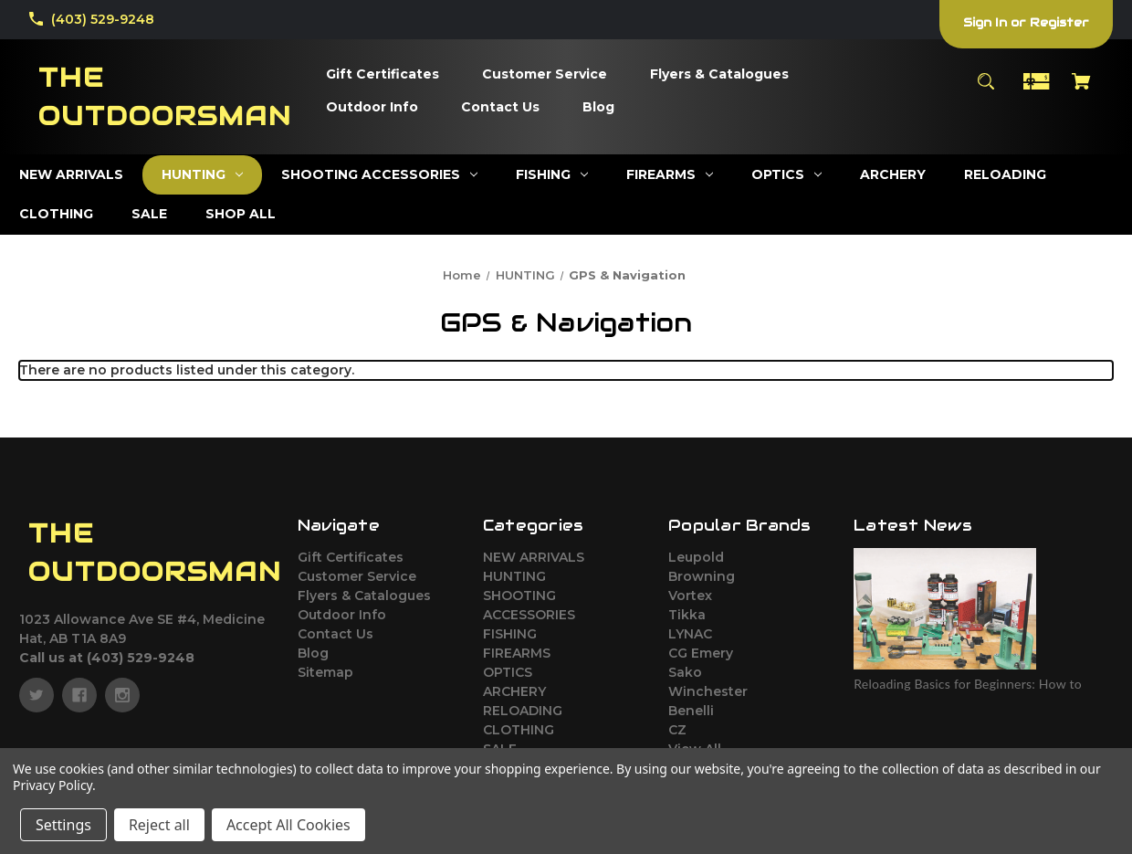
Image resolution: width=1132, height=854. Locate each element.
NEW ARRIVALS (533, 557)
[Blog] (598, 107)
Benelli (691, 710)
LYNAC (690, 634)
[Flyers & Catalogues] (719, 74)
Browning (701, 576)
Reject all (159, 825)
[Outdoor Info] (372, 107)
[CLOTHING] (56, 214)
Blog (313, 653)
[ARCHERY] (893, 175)
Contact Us (335, 634)
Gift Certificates (351, 557)
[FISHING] (552, 175)
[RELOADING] (1005, 175)
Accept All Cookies (288, 825)
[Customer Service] (544, 74)
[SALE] (149, 214)
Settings (63, 825)
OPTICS (507, 672)
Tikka (687, 614)
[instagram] (122, 695)
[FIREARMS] (669, 175)
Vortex (690, 595)
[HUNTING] (202, 175)
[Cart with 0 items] (1082, 90)
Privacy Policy (52, 785)
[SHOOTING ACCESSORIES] (379, 175)
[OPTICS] (786, 175)
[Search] (985, 90)
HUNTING (514, 576)
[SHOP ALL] (240, 214)
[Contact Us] (500, 107)
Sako (685, 672)
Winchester (708, 691)
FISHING (510, 634)
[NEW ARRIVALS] (71, 175)
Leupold (696, 557)
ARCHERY (514, 691)
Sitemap (325, 672)
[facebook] (79, 695)
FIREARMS (516, 653)
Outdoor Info (342, 614)
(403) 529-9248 (102, 19)
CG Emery (700, 653)
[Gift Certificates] (382, 74)
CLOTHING (518, 730)
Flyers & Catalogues (364, 595)
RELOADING (522, 710)
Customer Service (357, 576)
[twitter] (36, 695)
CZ (677, 730)
